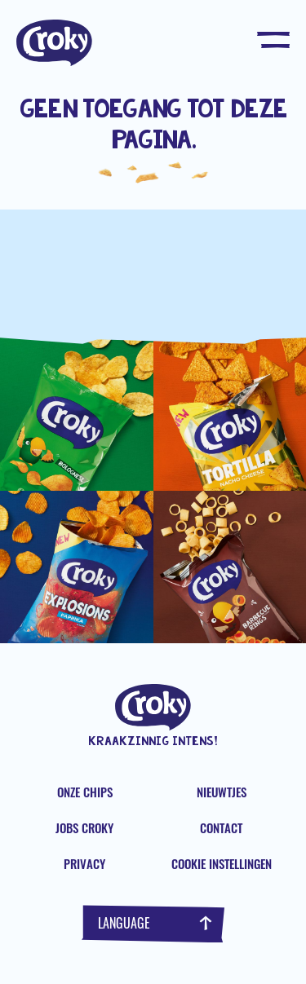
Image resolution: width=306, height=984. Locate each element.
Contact (221, 827)
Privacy (84, 863)
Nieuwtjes (221, 792)
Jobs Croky (84, 827)
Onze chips (85, 792)
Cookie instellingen (221, 863)
